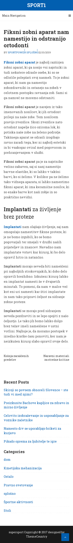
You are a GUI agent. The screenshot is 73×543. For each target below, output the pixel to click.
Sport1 (36, 5)
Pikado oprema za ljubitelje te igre (30, 441)
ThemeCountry (36, 536)
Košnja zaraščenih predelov (16, 357)
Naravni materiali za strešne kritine (56, 357)
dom (7, 459)
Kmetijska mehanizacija (23, 468)
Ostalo (8, 476)
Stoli (7, 510)
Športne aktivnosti (18, 502)
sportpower (17, 52)
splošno (32, 52)
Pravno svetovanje (18, 485)
